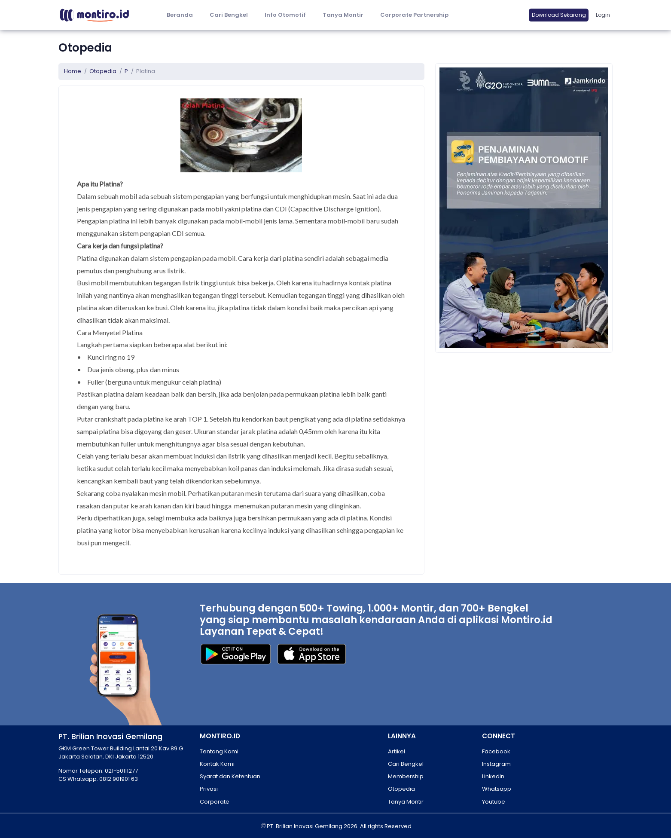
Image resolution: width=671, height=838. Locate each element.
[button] (285, 15)
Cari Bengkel (229, 15)
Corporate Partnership (414, 15)
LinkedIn (493, 776)
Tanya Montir (343, 15)
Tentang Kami (219, 751)
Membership (406, 776)
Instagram (496, 764)
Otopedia (102, 71)
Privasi (209, 789)
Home (72, 71)
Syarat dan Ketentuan (230, 776)
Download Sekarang (559, 14)
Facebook (496, 751)
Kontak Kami (217, 764)
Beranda (180, 15)
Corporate (214, 802)
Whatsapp (496, 789)
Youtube (493, 802)
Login (603, 14)
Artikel (396, 751)
